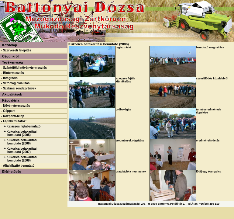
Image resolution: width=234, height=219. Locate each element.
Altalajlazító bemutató (18, 165)
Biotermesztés (13, 73)
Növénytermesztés (16, 105)
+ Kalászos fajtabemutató (22, 126)
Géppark (9, 111)
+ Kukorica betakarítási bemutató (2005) (20, 133)
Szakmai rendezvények (19, 88)
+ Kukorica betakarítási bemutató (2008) (20, 158)
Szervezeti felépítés (17, 50)
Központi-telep (13, 116)
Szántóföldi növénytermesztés (25, 67)
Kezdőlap (9, 45)
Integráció (10, 78)
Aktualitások (12, 94)
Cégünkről (10, 56)
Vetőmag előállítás (16, 83)
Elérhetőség (11, 171)
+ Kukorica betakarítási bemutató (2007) (20, 150)
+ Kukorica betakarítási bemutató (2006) (20, 141)
